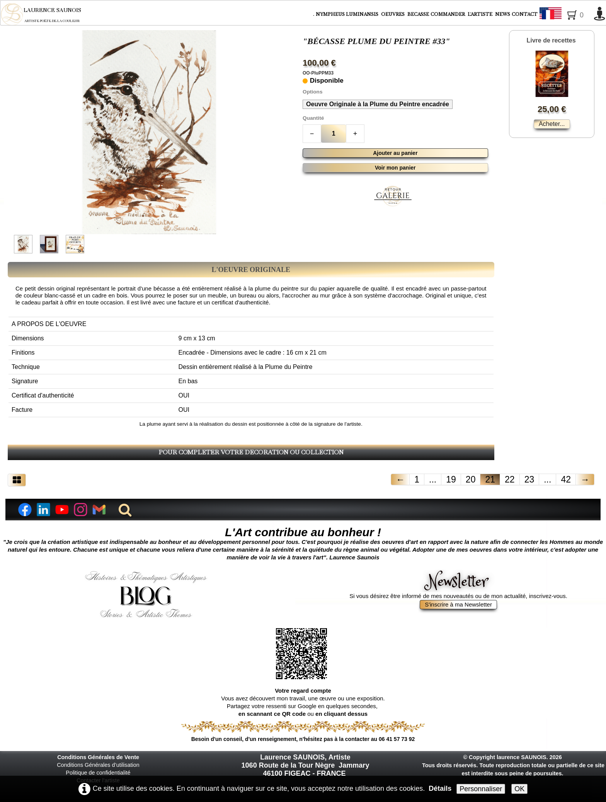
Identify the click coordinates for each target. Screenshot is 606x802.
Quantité (313, 118)
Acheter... (552, 124)
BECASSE (418, 14)
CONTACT (525, 14)
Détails (440, 788)
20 (471, 479)
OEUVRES (393, 14)
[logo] (46, 14)
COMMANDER (448, 14)
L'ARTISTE (481, 14)
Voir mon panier (395, 168)
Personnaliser (481, 789)
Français (564, 14)
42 (566, 479)
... (432, 479)
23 (529, 479)
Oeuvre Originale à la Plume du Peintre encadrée (377, 104)
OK (519, 789)
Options (312, 92)
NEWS (502, 14)
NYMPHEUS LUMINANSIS (348, 14)
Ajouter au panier (395, 153)
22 (510, 479)
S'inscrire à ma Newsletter (458, 604)
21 (490, 479)
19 (451, 479)
